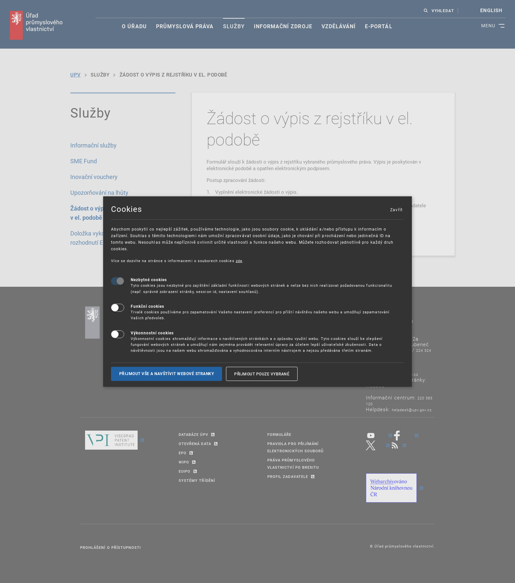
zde (239, 260)
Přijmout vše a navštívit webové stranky (166, 373)
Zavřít (396, 209)
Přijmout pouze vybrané (261, 373)
